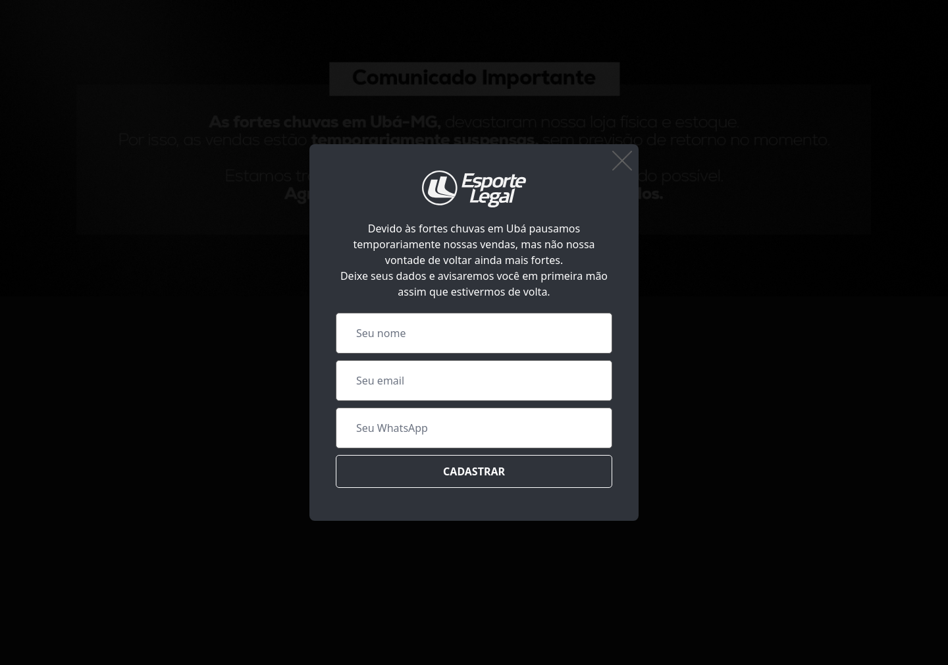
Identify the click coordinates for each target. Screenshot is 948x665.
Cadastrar (474, 471)
